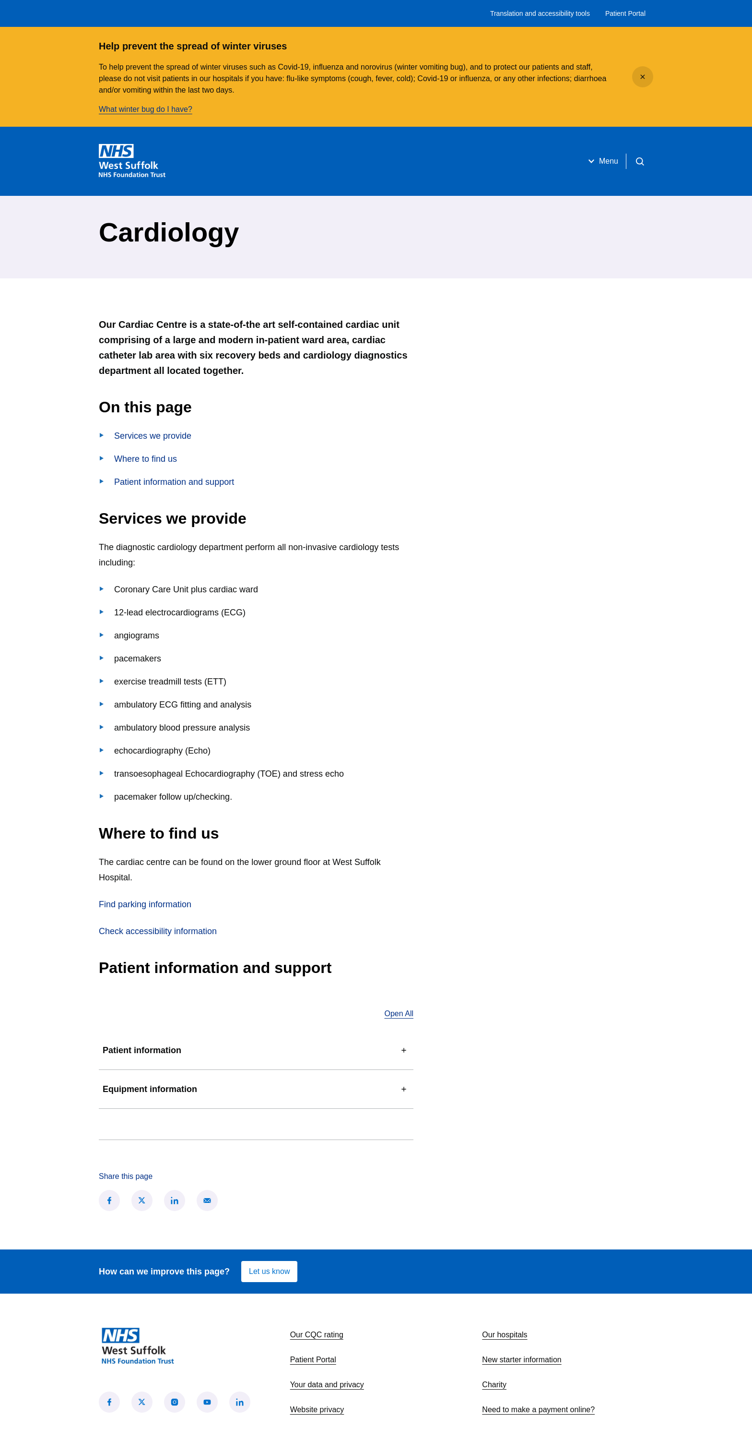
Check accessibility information (158, 931)
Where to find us (145, 459)
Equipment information (256, 1089)
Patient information (256, 1050)
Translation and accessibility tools (540, 13)
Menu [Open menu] (602, 161)
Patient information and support (174, 482)
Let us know (269, 1271)
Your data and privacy (327, 1385)
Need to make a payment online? (538, 1409)
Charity (494, 1385)
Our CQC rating (316, 1335)
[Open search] (639, 161)
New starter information (521, 1360)
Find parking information (145, 904)
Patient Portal (625, 13)
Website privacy (317, 1409)
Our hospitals (504, 1335)
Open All (399, 1013)
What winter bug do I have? (145, 109)
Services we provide (152, 436)
